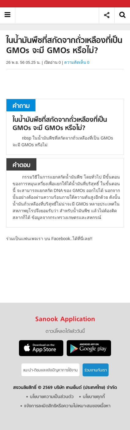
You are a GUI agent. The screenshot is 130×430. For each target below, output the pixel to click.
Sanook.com (18, 4)
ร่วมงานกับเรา (95, 370)
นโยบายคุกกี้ (94, 397)
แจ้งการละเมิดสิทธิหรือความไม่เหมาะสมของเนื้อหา (67, 406)
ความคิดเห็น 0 (76, 62)
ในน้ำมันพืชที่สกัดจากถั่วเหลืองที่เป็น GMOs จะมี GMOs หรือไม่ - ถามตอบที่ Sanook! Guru (59, 15)
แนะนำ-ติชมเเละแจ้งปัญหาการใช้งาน (50, 370)
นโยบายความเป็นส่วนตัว (52, 397)
